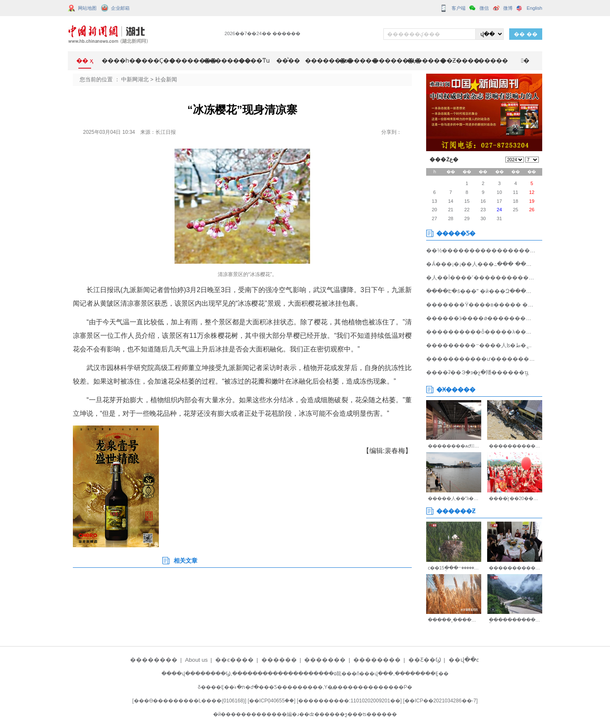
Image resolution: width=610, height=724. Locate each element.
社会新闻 (166, 79)
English (534, 8)
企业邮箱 (120, 8)
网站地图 (87, 8)
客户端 (459, 8)
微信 (484, 8)
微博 (508, 8)
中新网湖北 (135, 79)
